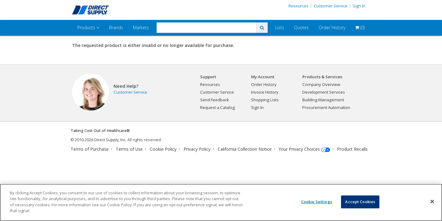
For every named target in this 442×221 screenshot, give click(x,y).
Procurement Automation (326, 107)
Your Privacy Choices (299, 149)
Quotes (301, 27)
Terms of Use (129, 149)
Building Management (323, 100)
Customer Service (330, 6)
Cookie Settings (316, 201)
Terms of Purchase (90, 149)
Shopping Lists (265, 100)
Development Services (323, 92)
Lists (279, 27)
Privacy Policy (197, 149)
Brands (116, 27)
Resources (298, 6)
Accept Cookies (360, 201)
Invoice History (264, 92)
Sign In (359, 6)
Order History (332, 27)
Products (88, 27)
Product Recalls (352, 149)
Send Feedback (214, 100)
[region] (221, 202)
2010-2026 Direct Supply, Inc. (100, 139)
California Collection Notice (245, 149)
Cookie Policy (163, 149)
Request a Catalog (217, 107)
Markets (141, 27)
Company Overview (321, 84)
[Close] (432, 201)
